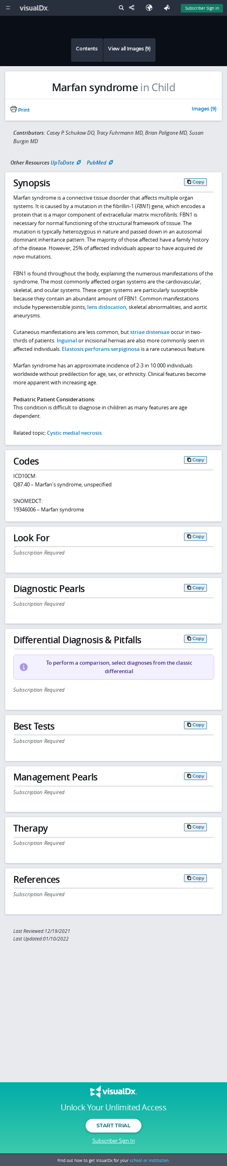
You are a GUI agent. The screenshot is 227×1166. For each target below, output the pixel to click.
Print (20, 110)
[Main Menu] (8, 8)
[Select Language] (151, 8)
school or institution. (150, 1160)
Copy (198, 182)
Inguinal (67, 340)
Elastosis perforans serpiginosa (101, 349)
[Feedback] (168, 8)
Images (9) (204, 109)
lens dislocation (106, 307)
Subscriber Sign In (113, 1140)
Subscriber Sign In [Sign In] (202, 8)
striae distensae (150, 332)
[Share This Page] (133, 8)
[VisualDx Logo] (35, 8)
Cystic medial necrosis (74, 432)
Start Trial (113, 1125)
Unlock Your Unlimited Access (113, 1107)
